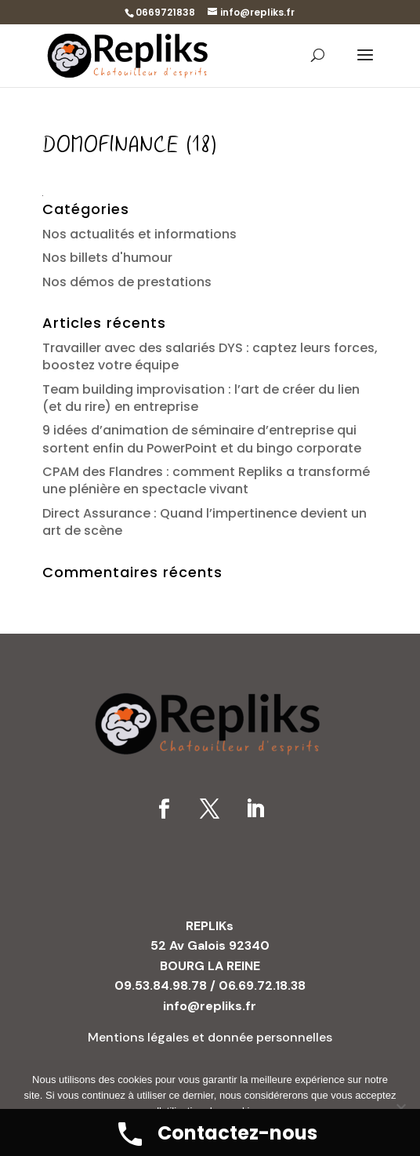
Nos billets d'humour (107, 258)
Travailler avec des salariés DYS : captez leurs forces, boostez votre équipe (210, 356)
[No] (400, 1108)
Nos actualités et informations (139, 234)
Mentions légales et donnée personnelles (210, 1037)
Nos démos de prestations (127, 282)
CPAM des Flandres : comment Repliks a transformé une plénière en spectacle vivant (206, 480)
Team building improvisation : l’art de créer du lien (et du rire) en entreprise (201, 398)
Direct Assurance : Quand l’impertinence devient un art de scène (204, 522)
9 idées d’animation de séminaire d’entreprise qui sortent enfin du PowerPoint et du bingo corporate (201, 438)
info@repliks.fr (209, 1006)
